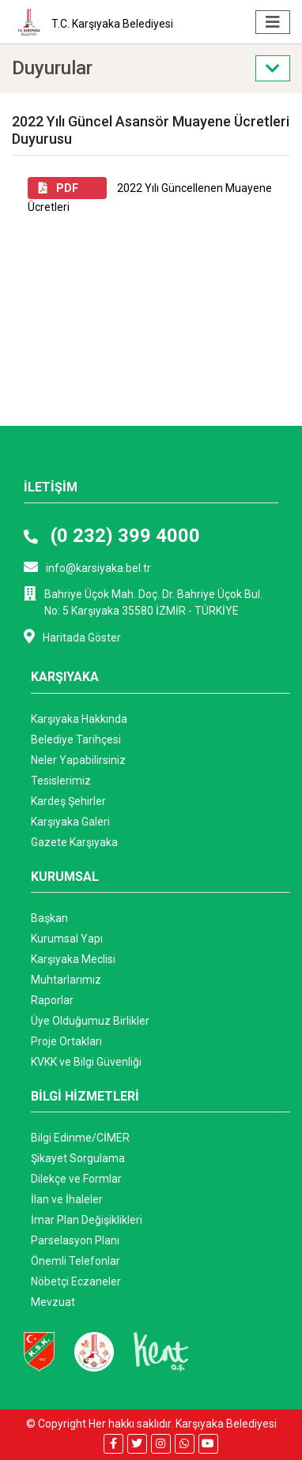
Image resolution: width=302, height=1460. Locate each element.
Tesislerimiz (61, 780)
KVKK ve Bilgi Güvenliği (86, 1061)
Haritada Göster (72, 636)
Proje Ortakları (66, 1041)
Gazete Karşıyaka (74, 842)
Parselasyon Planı (75, 1240)
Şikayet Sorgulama (78, 1158)
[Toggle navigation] (272, 22)
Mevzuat (53, 1302)
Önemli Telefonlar (75, 1261)
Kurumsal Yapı (67, 938)
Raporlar (52, 1000)
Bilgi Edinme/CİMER (80, 1137)
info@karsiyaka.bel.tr (87, 566)
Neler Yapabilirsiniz (78, 760)
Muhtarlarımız (66, 979)
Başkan (49, 918)
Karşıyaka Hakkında (79, 719)
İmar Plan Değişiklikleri (86, 1220)
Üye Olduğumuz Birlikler (90, 1020)
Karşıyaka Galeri (70, 821)
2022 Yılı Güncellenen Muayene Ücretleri (150, 195)
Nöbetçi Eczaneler (76, 1281)
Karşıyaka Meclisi (73, 959)
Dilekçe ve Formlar (76, 1178)
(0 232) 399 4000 (112, 536)
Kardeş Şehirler (68, 801)
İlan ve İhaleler (67, 1199)
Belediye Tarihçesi (76, 739)
